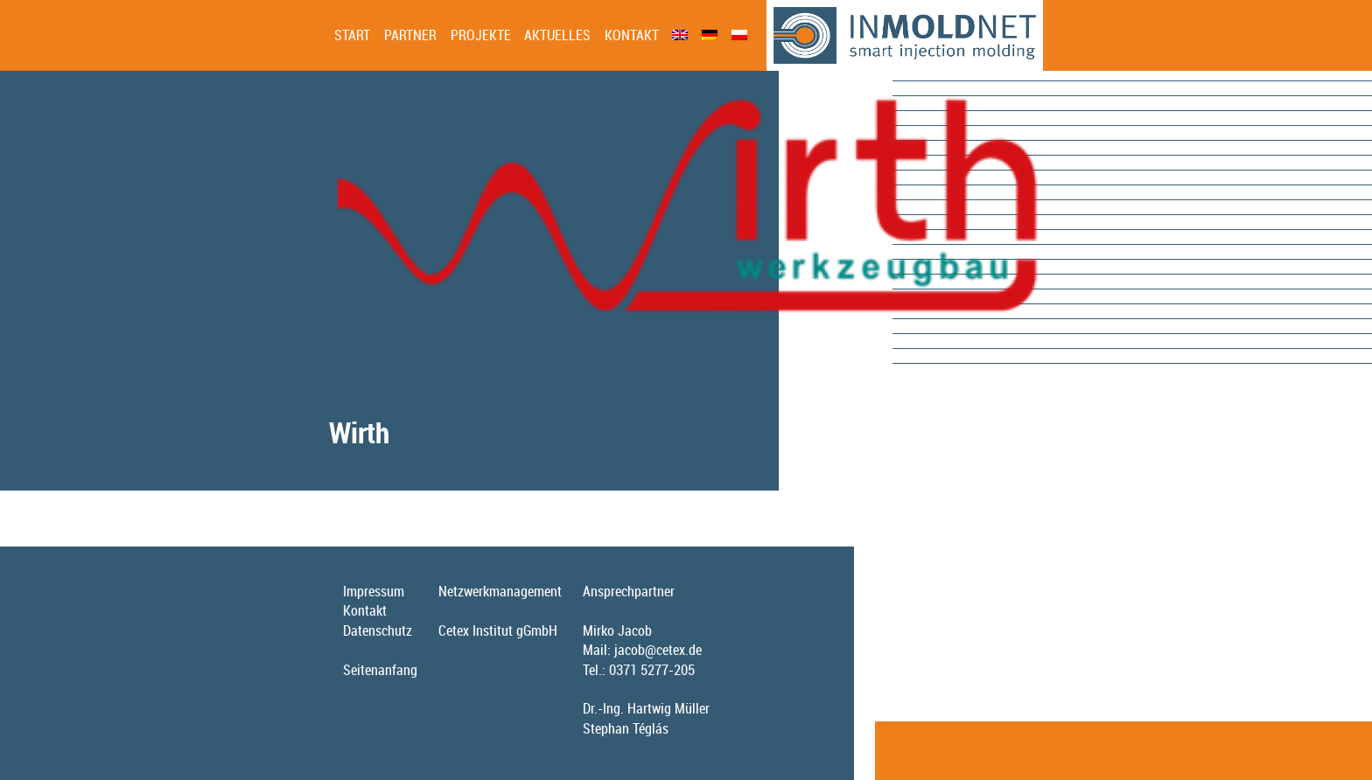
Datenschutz (377, 630)
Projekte (481, 35)
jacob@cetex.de (658, 649)
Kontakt (632, 35)
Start (352, 35)
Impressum (373, 591)
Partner (410, 35)
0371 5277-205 (652, 669)
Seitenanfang (380, 669)
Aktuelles (557, 35)
